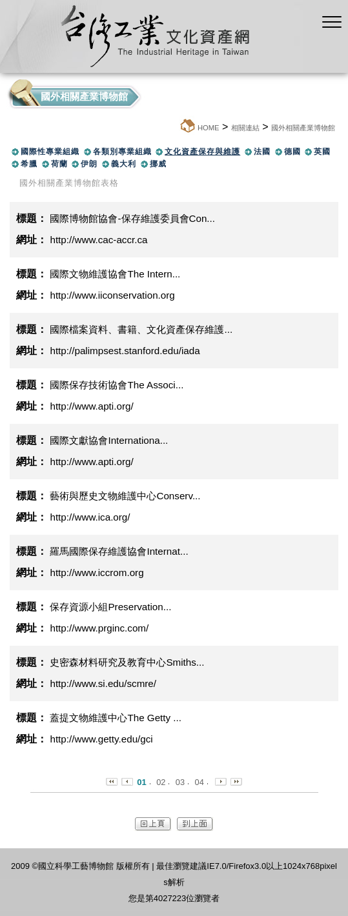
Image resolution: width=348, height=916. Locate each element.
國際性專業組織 (50, 151)
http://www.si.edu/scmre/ (103, 683)
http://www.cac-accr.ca (98, 239)
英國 (322, 151)
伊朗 (89, 163)
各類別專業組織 (122, 151)
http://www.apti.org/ (91, 406)
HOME (209, 128)
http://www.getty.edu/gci (101, 738)
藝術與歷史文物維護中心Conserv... (125, 495)
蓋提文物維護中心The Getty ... (115, 717)
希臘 (29, 163)
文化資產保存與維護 (202, 151)
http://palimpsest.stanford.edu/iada (125, 350)
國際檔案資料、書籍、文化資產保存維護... (141, 329)
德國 (292, 151)
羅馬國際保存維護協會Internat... (119, 551)
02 (160, 782)
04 (199, 782)
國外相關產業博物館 (303, 128)
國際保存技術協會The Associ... (116, 384)
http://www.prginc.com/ (99, 627)
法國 (262, 151)
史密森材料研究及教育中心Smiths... (127, 662)
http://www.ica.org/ (90, 517)
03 (180, 782)
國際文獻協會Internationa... (109, 440)
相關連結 (245, 128)
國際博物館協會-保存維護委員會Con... (132, 218)
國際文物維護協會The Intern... (115, 273)
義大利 (123, 163)
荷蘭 (59, 163)
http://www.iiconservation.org (112, 295)
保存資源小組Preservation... (110, 606)
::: (175, 127)
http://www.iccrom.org (96, 572)
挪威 (158, 163)
